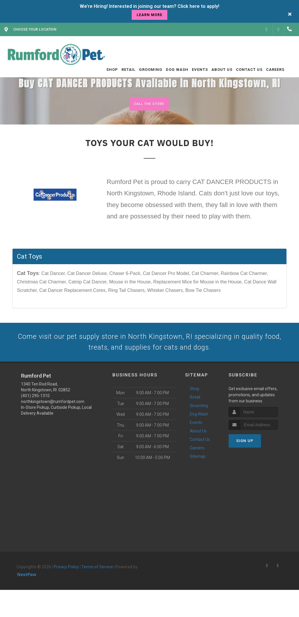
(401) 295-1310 (35, 403)
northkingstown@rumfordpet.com (52, 408)
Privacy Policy (66, 574)
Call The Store (149, 103)
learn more (149, 15)
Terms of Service (97, 574)
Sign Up (244, 448)
